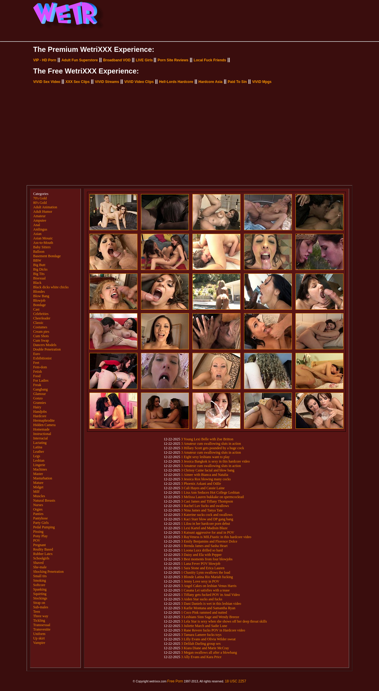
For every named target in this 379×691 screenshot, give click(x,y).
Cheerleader (41, 318)
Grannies (39, 403)
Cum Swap (41, 340)
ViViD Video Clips (139, 82)
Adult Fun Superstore (80, 60)
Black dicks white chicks (51, 287)
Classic (38, 323)
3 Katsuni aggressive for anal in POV (207, 532)
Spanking (39, 589)
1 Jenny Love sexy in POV (200, 581)
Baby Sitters (42, 247)
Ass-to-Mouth (43, 243)
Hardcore (39, 416)
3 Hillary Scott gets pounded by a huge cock (212, 448)
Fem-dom (40, 367)
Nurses (38, 505)
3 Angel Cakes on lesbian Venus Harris (209, 586)
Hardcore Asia (210, 82)
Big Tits (38, 274)
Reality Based (43, 549)
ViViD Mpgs (262, 82)
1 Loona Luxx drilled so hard (202, 550)
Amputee (39, 220)
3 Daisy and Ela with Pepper (201, 555)
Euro (36, 354)
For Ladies (41, 380)
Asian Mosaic (43, 238)
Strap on (39, 603)
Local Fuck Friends (210, 60)
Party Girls (41, 523)
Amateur (39, 216)
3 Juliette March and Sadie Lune (204, 626)
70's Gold (40, 198)
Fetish (37, 372)
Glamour (39, 394)
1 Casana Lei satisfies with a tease (205, 590)
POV (36, 540)
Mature (38, 483)
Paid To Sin (237, 82)
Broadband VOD (117, 60)
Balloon (38, 251)
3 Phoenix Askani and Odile (201, 484)
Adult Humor (42, 211)
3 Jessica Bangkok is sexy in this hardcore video (215, 461)
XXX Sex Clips (77, 82)
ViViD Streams (107, 82)
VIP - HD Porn (44, 60)
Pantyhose (40, 518)
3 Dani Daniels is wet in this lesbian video (211, 604)
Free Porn (175, 681)
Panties (38, 514)
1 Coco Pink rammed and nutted (204, 612)
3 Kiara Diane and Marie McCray (205, 648)
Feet (36, 363)
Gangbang (40, 389)
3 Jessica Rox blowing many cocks (206, 479)
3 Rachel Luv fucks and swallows (205, 506)
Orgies (38, 509)
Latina (37, 447)
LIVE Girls (144, 60)
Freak (37, 385)
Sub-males (40, 607)
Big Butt (39, 265)
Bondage (39, 305)
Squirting (39, 594)
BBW (37, 260)
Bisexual (39, 278)
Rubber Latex (43, 554)
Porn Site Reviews (173, 60)
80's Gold (40, 203)
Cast (36, 309)
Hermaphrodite (44, 420)
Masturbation (42, 478)
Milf (36, 492)
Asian (37, 234)
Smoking (39, 580)
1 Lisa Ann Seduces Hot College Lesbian (210, 492)
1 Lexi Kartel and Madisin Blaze (204, 528)
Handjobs (40, 412)
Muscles (39, 496)
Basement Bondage (47, 256)
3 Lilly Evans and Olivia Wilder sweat (208, 639)
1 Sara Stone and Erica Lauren (202, 568)
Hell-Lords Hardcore (176, 82)
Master (38, 474)
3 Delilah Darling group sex (201, 644)
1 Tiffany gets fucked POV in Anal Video (210, 595)
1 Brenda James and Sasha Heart (204, 546)
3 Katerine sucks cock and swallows (207, 515)
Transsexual (41, 625)
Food (37, 376)
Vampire (39, 643)
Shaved (38, 563)
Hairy (37, 407)
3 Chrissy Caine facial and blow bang (208, 470)
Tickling (39, 620)
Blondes (39, 291)
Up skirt (39, 638)
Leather (38, 452)
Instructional (42, 434)
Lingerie (39, 465)
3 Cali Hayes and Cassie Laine (203, 488)
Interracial (40, 438)
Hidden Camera (44, 425)
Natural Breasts (44, 500)
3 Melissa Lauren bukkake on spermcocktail (212, 497)
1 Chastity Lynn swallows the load (205, 572)
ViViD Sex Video (46, 82)
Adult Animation (45, 207)
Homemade (41, 429)
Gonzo (38, 398)
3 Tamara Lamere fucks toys (201, 635)
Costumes (40, 327)
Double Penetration (47, 349)
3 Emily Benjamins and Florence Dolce (209, 541)
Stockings (40, 598)
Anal (36, 225)
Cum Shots (41, 336)
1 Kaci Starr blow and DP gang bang (207, 519)
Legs (36, 456)
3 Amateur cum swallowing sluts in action (211, 444)
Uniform (39, 634)
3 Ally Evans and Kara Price (201, 657)
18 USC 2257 (235, 681)
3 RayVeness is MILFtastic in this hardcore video (216, 537)
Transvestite (41, 629)
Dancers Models (44, 345)
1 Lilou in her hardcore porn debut (205, 524)
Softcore (39, 585)
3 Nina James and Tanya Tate (202, 510)
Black (37, 283)
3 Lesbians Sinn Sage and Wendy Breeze (210, 617)
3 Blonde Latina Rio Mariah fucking (207, 577)
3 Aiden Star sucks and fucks (201, 599)
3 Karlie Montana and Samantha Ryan (208, 608)
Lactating (39, 443)
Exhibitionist (42, 358)
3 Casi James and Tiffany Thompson (207, 501)
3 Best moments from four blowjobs (207, 559)
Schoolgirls (41, 558)
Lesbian (38, 460)
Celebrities (41, 314)
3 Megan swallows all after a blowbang (209, 652)
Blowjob (39, 300)
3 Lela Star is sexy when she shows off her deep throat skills (224, 621)
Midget (38, 487)
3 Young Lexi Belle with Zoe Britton (207, 439)
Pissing (38, 532)
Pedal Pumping (44, 527)
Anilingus (40, 229)
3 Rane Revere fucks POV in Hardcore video (213, 630)
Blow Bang (41, 296)
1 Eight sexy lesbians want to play (205, 457)
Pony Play (40, 536)
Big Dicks (40, 269)
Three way (40, 616)
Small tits (40, 576)
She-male (39, 567)
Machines (40, 469)
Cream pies (41, 331)
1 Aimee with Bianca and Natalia (204, 475)
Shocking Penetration (48, 572)
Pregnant (39, 545)
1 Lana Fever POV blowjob (200, 564)
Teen (36, 612)
